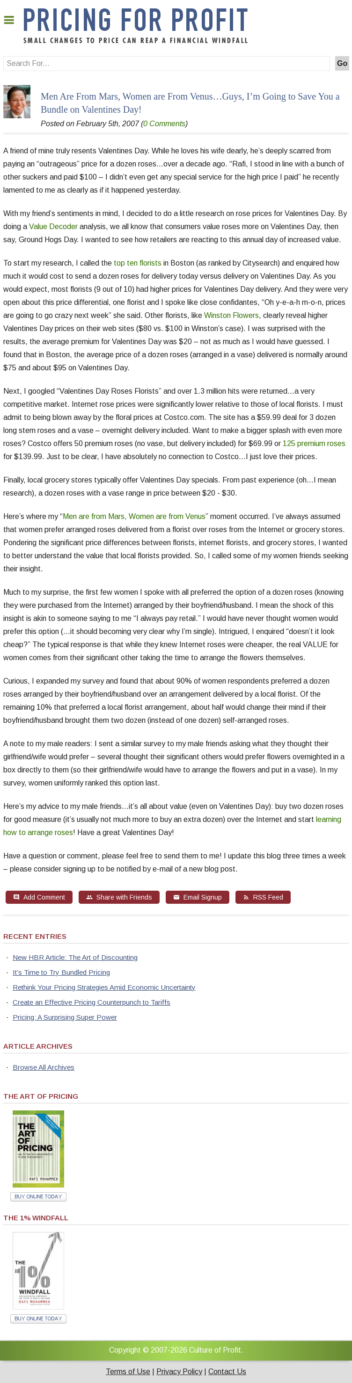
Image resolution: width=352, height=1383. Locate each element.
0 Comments (164, 124)
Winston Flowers (231, 315)
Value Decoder (53, 226)
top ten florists (137, 263)
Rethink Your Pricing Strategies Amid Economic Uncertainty (104, 987)
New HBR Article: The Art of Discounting (75, 957)
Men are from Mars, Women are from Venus (134, 516)
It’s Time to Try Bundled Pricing (61, 972)
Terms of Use (128, 1372)
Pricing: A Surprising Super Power (65, 1017)
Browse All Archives (43, 1067)
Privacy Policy (179, 1372)
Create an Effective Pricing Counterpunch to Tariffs (91, 1002)
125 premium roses (314, 443)
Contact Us (227, 1372)
